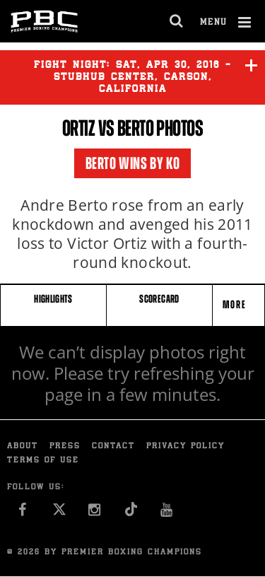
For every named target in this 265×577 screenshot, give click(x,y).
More (236, 304)
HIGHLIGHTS (53, 299)
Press (65, 446)
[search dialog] (177, 21)
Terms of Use (43, 460)
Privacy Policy (185, 446)
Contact (113, 446)
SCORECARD (159, 299)
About (22, 446)
